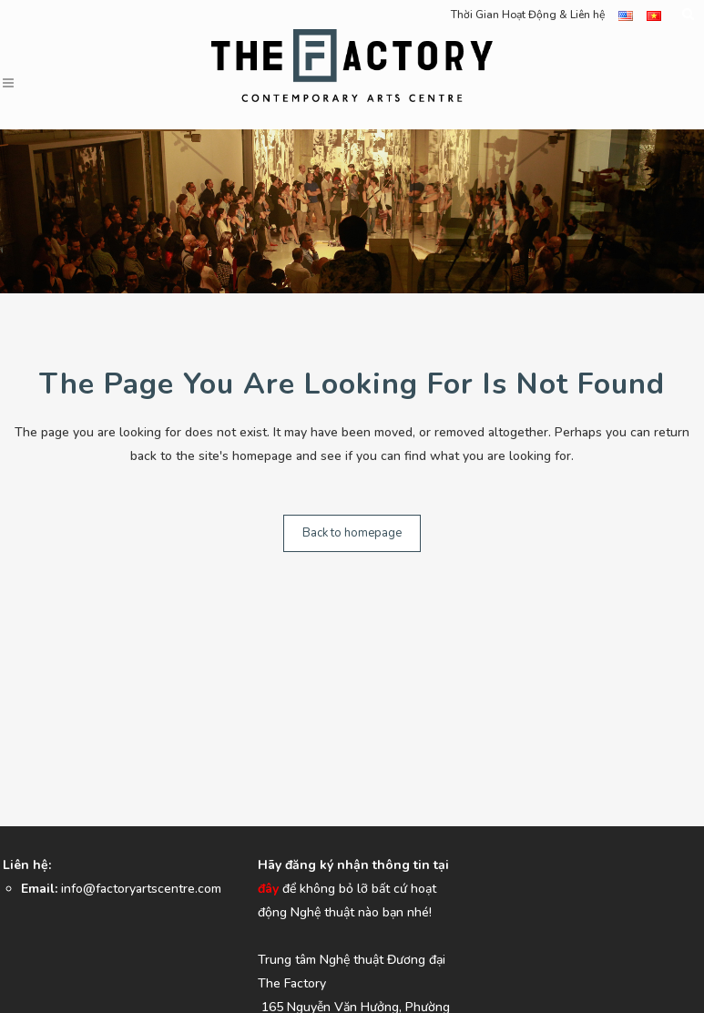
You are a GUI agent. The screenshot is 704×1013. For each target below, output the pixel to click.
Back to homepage (352, 533)
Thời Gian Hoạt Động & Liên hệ (528, 14)
